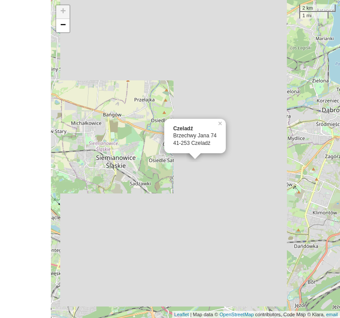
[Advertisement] (25, 159)
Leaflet (181, 314)
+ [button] (63, 12)
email (332, 314)
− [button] (63, 25)
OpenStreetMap (237, 314)
